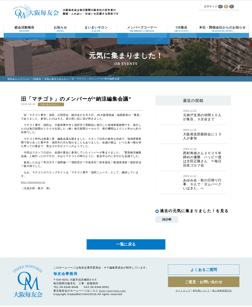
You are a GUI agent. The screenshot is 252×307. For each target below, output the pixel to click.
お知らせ (60, 29)
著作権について (201, 293)
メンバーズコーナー (142, 29)
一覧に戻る (126, 245)
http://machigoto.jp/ (33, 182)
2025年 (167, 220)
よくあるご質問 (204, 271)
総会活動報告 (24, 29)
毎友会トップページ (19, 78)
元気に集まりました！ (56, 78)
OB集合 (181, 29)
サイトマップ (183, 293)
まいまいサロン (96, 29)
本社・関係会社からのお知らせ (222, 29)
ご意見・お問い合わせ (203, 284)
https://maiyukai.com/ (112, 291)
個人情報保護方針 (222, 293)
